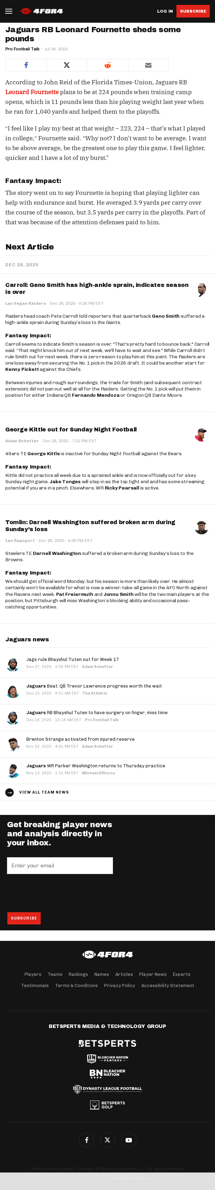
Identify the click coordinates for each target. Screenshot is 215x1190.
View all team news (44, 792)
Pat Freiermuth (74, 594)
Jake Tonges (65, 482)
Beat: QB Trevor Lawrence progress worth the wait (94, 686)
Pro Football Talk (22, 49)
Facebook (86, 1140)
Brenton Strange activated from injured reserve (80, 739)
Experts (181, 974)
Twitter (108, 1140)
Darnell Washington (57, 553)
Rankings (78, 974)
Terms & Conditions (76, 985)
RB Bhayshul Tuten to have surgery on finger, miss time (97, 712)
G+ (129, 1140)
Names (101, 974)
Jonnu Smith (118, 594)
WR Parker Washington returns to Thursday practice (95, 765)
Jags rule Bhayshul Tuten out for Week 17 (72, 659)
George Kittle (43, 454)
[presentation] (60, 893)
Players (33, 974)
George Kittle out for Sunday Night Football (71, 429)
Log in (165, 11)
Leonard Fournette (32, 92)
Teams (55, 974)
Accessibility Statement (167, 985)
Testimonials (35, 985)
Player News (153, 974)
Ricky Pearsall (122, 488)
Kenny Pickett (22, 369)
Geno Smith (166, 316)
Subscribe (193, 11)
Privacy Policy (119, 985)
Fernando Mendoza (96, 395)
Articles (124, 974)
